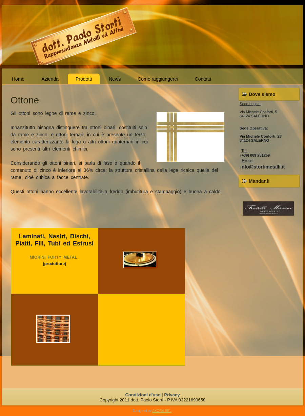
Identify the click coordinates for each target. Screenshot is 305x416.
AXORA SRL (161, 411)
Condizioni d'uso (142, 394)
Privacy (172, 394)
